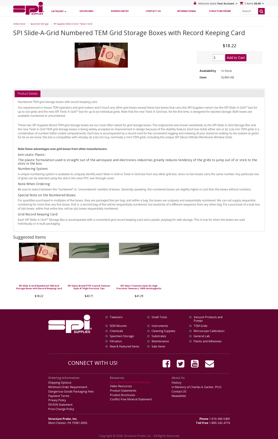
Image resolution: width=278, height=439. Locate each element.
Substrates (159, 336)
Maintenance (160, 341)
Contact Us (153, 10)
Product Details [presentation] (28, 93)
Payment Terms (58, 395)
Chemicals (116, 331)
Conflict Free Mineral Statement (131, 399)
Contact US (179, 391)
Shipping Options (59, 383)
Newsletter (179, 395)
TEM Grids (200, 326)
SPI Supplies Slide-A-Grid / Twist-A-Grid (73, 23)
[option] (39, 271)
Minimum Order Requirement (67, 387)
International (186, 10)
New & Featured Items (124, 346)
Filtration (116, 341)
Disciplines (86, 10)
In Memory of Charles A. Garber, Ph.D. (197, 387)
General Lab (202, 336)
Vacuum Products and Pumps (208, 318)
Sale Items (158, 346)
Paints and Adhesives (208, 341)
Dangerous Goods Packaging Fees (71, 391)
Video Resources (121, 386)
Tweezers (116, 317)
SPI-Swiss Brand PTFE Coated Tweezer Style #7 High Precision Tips (89, 287)
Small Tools (159, 317)
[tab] (28, 93)
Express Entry (120, 10)
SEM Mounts (118, 326)
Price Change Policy (61, 408)
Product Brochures (122, 395)
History (176, 383)
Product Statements (123, 390)
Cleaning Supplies (163, 331)
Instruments (160, 326)
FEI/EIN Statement (60, 404)
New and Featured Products (129, 382)
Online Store (19, 23)
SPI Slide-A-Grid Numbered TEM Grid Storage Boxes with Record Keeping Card (39, 287)
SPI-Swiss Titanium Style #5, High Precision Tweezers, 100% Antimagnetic (139, 287)
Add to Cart (236, 57)
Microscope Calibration (209, 331)
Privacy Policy (57, 400)
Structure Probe (220, 10)
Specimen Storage (39, 23)
